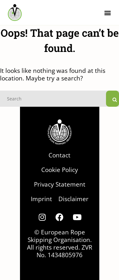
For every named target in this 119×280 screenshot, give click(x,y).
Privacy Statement (59, 184)
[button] (107, 12)
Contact (59, 155)
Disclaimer (73, 198)
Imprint (41, 198)
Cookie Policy (59, 169)
